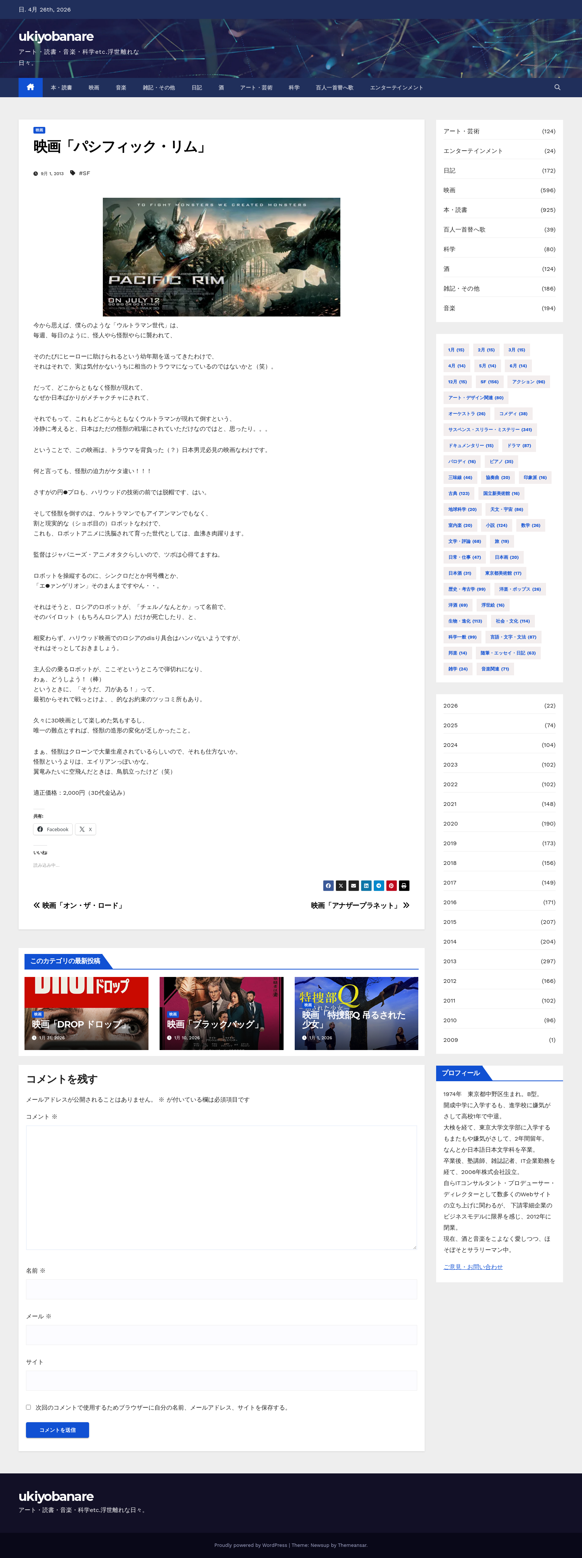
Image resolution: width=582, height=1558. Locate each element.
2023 (451, 764)
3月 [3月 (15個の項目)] (517, 350)
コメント (42, 1116)
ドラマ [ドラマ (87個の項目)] (519, 445)
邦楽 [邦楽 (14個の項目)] (457, 653)
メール (39, 1316)
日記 (197, 87)
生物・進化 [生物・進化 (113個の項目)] (465, 621)
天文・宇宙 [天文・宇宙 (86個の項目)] (506, 509)
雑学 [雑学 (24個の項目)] (458, 669)
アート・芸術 (256, 87)
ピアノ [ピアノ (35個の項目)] (501, 461)
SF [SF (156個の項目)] (490, 382)
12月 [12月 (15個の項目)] (457, 382)
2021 (450, 803)
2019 (450, 843)
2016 (450, 902)
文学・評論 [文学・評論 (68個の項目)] (464, 541)
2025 (451, 725)
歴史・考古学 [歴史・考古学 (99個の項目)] (467, 589)
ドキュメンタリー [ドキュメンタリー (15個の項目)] (471, 445)
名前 (36, 1270)
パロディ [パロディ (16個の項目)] (462, 461)
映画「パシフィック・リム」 (121, 146)
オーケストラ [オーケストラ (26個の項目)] (467, 413)
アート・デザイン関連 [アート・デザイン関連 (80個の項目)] (476, 397)
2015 (450, 921)
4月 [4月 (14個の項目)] (457, 366)
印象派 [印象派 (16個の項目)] (535, 477)
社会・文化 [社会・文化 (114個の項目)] (513, 621)
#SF (84, 173)
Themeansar (352, 1545)
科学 (294, 87)
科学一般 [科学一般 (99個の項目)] (462, 637)
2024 (451, 744)
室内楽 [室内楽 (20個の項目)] (460, 525)
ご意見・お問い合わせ (473, 1266)
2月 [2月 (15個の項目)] (486, 350)
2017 (450, 882)
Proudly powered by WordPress (251, 1545)
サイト (35, 1361)
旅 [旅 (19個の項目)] (502, 541)
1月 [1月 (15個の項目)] (456, 350)
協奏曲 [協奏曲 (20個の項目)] (498, 477)
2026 (451, 705)
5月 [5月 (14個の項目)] (487, 366)
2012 (450, 980)
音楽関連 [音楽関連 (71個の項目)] (495, 669)
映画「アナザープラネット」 (360, 905)
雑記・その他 (159, 87)
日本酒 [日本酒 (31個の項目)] (460, 573)
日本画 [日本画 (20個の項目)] (507, 557)
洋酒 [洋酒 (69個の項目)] (458, 605)
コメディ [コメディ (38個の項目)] (513, 413)
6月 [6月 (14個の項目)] (518, 366)
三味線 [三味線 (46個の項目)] (460, 477)
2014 (450, 941)
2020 (451, 823)
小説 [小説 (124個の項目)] (496, 525)
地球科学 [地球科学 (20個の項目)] (462, 509)
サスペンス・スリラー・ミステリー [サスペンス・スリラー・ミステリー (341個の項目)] (490, 429)
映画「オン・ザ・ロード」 (79, 905)
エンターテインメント (397, 87)
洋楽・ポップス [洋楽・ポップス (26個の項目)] (520, 589)
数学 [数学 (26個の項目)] (531, 525)
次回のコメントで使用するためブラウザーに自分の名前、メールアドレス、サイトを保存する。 (163, 1407)
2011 (450, 1000)
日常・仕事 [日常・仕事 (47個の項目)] (464, 557)
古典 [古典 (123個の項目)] (459, 493)
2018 (450, 862)
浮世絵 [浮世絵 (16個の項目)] (493, 605)
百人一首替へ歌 (335, 87)
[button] (557, 87)
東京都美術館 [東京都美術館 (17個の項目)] (503, 573)
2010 (450, 1020)
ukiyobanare (56, 36)
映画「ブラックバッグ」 (215, 1024)
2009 (451, 1039)
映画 (94, 87)
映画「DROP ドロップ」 (81, 1024)
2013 (450, 961)
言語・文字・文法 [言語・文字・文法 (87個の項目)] (513, 637)
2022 (451, 784)
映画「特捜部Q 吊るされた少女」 (354, 1020)
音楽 (121, 87)
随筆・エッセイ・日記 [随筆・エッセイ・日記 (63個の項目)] (508, 653)
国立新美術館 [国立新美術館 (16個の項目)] (501, 493)
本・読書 (61, 87)
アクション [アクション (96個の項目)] (528, 382)
